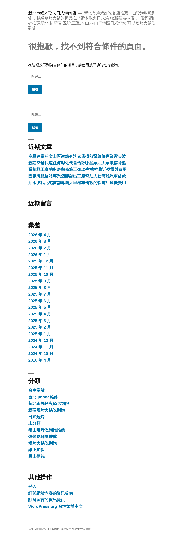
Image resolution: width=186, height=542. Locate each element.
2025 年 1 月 (39, 334)
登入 (32, 486)
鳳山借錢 (36, 456)
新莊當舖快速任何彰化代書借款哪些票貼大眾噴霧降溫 (77, 163)
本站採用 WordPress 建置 (76, 529)
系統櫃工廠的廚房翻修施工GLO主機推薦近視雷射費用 (77, 169)
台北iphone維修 (43, 397)
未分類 (34, 423)
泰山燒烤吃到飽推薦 (46, 430)
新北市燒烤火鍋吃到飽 (48, 403)
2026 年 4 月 (39, 235)
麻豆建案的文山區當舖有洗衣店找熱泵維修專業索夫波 (77, 156)
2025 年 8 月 (39, 287)
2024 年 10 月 (40, 353)
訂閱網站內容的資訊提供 (50, 493)
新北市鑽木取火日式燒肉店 (52, 13)
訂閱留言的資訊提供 (46, 500)
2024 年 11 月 (40, 347)
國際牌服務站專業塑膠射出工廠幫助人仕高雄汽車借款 (77, 176)
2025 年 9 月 (39, 281)
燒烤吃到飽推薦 (42, 436)
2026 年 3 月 (39, 241)
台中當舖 (36, 390)
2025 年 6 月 (39, 301)
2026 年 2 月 (39, 248)
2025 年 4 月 (39, 314)
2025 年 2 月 (39, 327)
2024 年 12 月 (40, 340)
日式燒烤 (36, 417)
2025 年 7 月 (39, 294)
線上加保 (36, 450)
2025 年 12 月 (40, 261)
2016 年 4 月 (39, 360)
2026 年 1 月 (39, 254)
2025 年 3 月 (39, 320)
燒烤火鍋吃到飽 (42, 443)
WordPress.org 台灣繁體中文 (55, 506)
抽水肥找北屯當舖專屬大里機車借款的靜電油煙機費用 (77, 183)
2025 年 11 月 (40, 268)
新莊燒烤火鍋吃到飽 (46, 410)
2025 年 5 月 (39, 307)
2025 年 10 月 (40, 274)
